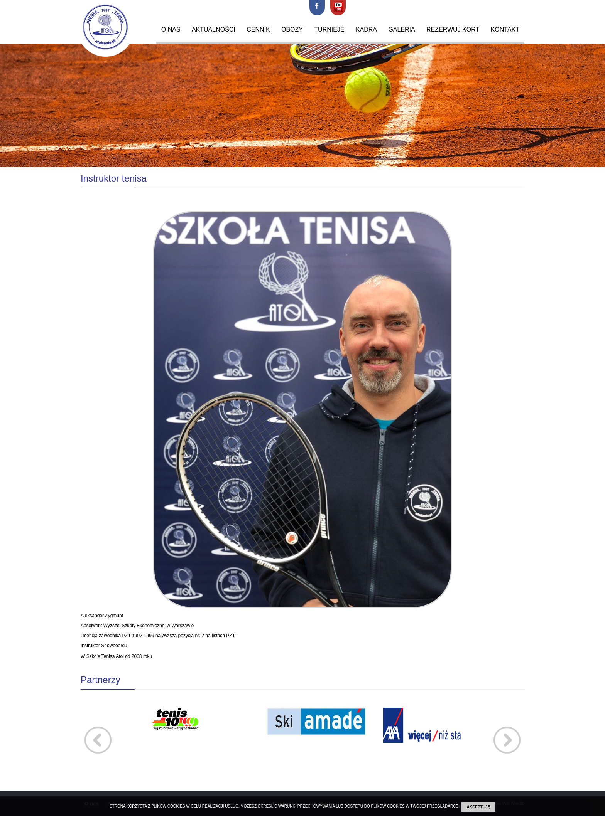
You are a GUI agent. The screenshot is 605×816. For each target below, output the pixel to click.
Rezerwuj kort (452, 29)
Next (507, 740)
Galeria (401, 29)
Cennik (258, 29)
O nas (171, 29)
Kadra (366, 29)
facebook (317, 7)
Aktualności (213, 29)
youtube (338, 7)
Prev (98, 740)
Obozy (292, 29)
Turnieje (329, 29)
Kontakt (505, 29)
